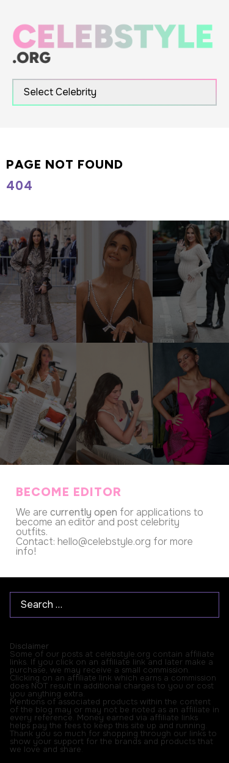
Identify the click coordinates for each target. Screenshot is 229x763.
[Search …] (114, 605)
